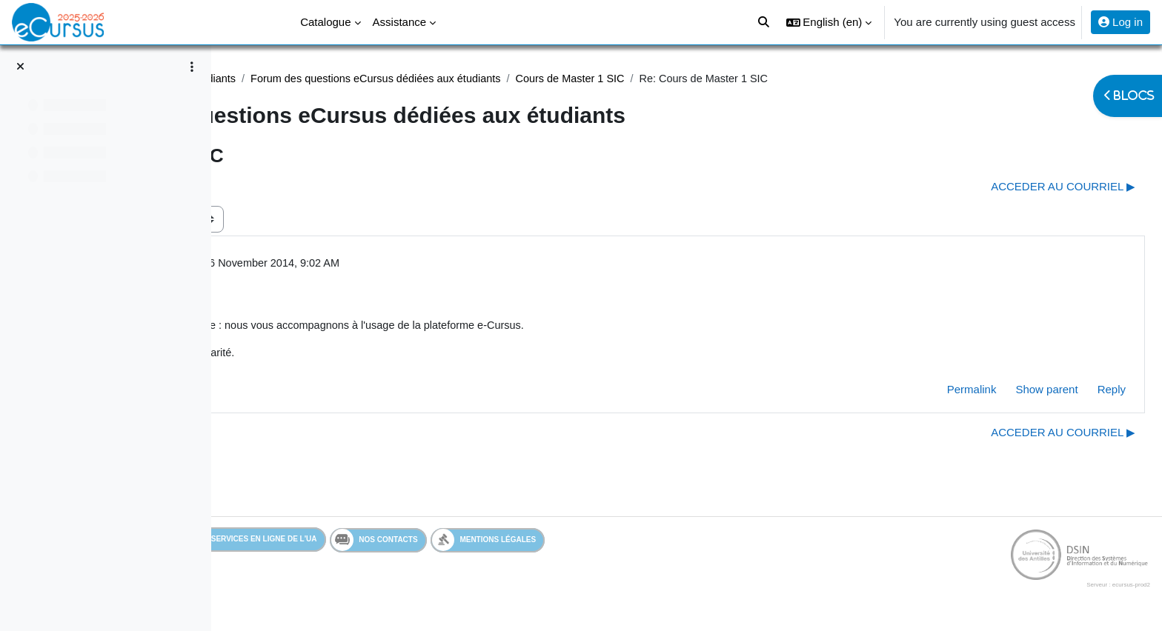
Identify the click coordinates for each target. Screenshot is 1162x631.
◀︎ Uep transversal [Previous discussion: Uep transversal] (294, 187)
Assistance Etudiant (298, 79)
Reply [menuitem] (1076, 393)
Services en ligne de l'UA (344, 543)
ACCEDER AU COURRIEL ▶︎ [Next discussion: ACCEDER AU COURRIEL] (1027, 187)
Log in (1120, 22)
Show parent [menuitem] (1011, 393)
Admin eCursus (338, 264)
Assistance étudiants (413, 79)
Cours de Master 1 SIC (809, 79)
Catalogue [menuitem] (325, 22)
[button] (829, 22)
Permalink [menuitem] (936, 393)
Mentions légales (577, 543)
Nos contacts (468, 543)
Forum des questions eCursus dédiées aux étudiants (608, 79)
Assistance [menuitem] (400, 22)
